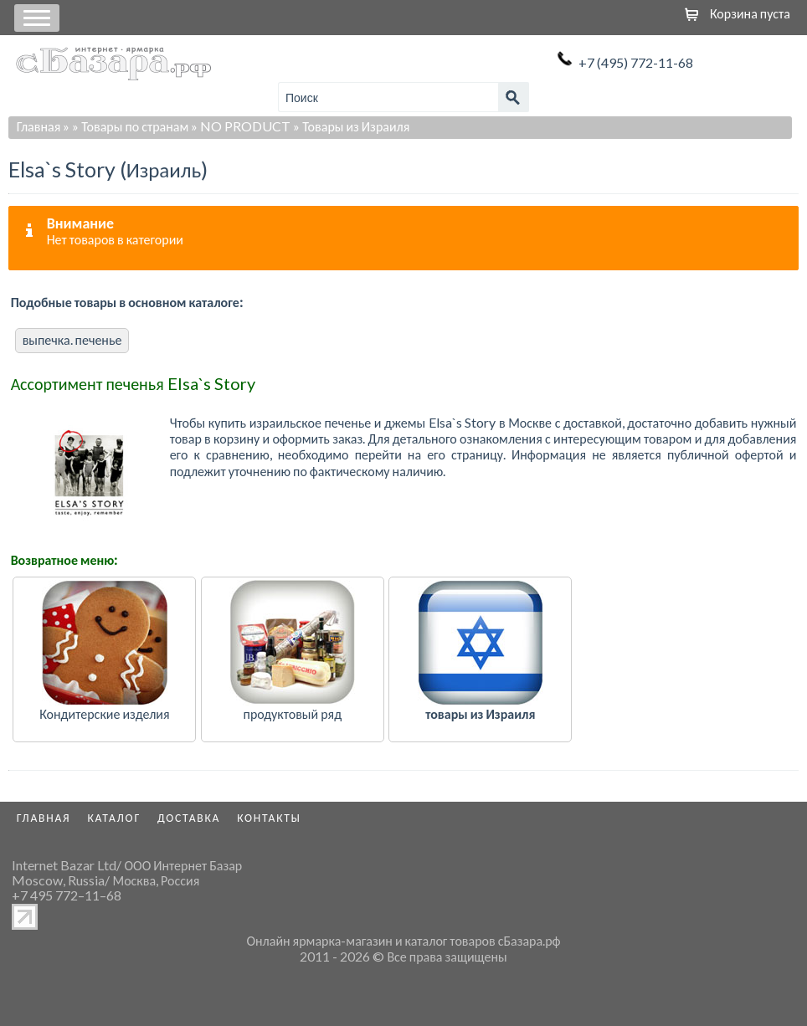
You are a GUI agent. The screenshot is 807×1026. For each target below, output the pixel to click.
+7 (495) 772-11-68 (635, 62)
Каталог (114, 817)
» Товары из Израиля (351, 126)
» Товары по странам (130, 126)
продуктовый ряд (293, 713)
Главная (39, 126)
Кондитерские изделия (104, 713)
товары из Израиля (480, 713)
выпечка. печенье (72, 339)
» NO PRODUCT (240, 126)
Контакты (269, 817)
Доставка (188, 817)
